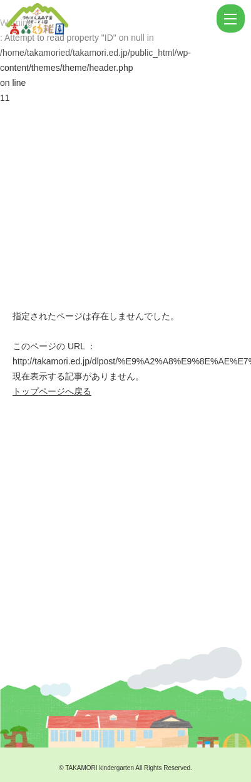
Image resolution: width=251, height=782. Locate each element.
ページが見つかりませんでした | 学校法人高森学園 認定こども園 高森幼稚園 (109, 18)
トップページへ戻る (52, 391)
